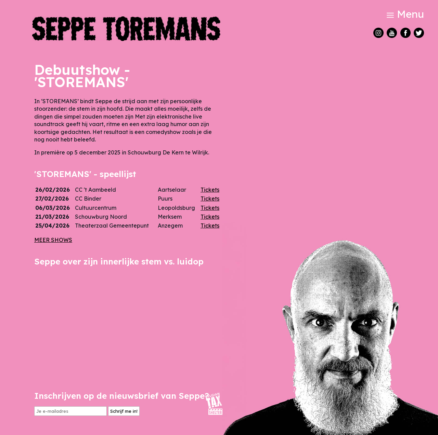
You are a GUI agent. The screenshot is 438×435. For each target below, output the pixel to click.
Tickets (210, 189)
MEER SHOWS (53, 239)
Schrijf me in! (124, 411)
